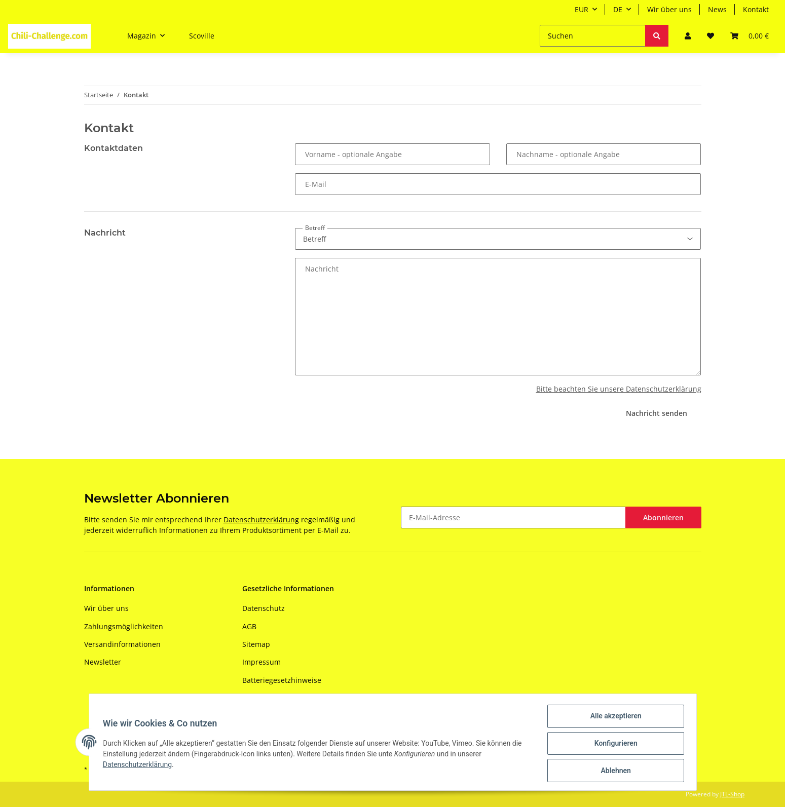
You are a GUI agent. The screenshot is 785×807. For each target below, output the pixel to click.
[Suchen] (593, 36)
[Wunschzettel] (710, 35)
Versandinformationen (122, 644)
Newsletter (102, 662)
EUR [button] (581, 9)
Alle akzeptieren (613, 718)
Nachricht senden (656, 413)
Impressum (261, 662)
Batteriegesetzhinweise (281, 680)
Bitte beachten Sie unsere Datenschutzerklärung (618, 389)
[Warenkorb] (749, 35)
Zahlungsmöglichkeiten (123, 626)
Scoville (201, 36)
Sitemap (256, 644)
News (717, 9)
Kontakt (756, 9)
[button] (688, 35)
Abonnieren (663, 517)
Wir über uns (669, 9)
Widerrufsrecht (268, 698)
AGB (249, 626)
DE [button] (617, 9)
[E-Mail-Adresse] (513, 517)
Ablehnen (613, 771)
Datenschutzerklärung (261, 519)
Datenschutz (263, 608)
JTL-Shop (732, 794)
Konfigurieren (613, 745)
